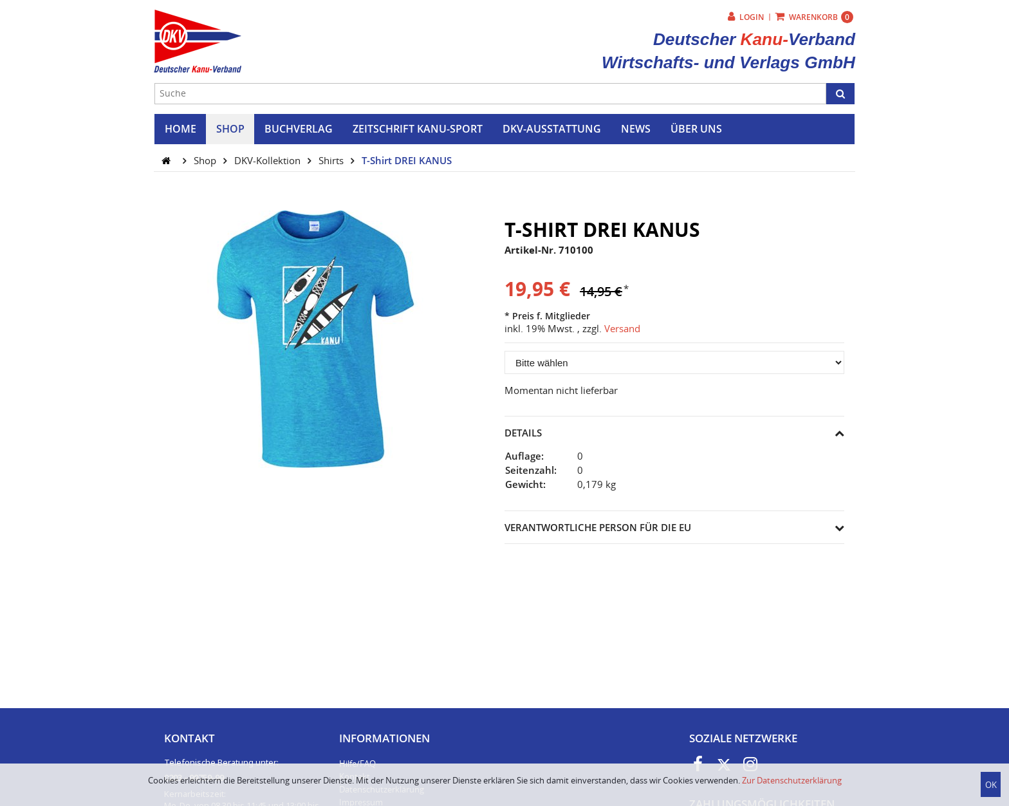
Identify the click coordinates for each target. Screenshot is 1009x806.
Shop (206, 160)
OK (991, 785)
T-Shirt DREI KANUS (407, 160)
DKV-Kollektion (268, 160)
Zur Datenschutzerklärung (792, 780)
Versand (622, 328)
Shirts (332, 160)
